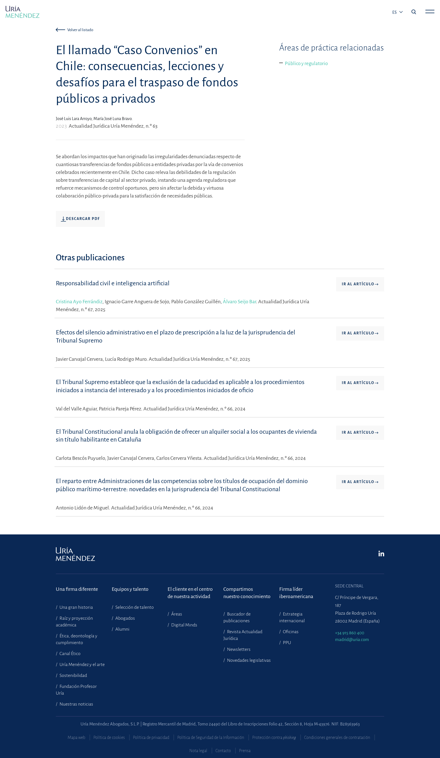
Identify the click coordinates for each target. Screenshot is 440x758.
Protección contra (274, 737)
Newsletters (238, 649)
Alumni (121, 629)
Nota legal (198, 750)
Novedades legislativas (248, 660)
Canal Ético (70, 653)
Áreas (176, 614)
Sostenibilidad (73, 675)
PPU (286, 642)
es (395, 12)
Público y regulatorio (306, 63)
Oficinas (290, 631)
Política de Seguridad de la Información (210, 737)
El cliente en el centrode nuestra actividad (190, 592)
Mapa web (76, 737)
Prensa (245, 750)
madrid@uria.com (352, 639)
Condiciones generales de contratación (337, 737)
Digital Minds (183, 625)
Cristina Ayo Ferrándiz (79, 301)
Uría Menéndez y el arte (82, 664)
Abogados (124, 618)
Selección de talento (134, 607)
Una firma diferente (77, 589)
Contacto (223, 750)
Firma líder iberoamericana (296, 592)
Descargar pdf (80, 219)
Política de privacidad (151, 737)
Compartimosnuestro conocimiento (247, 592)
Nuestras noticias (76, 704)
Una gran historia (76, 607)
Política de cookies (109, 737)
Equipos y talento (130, 589)
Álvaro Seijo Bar (239, 301)
